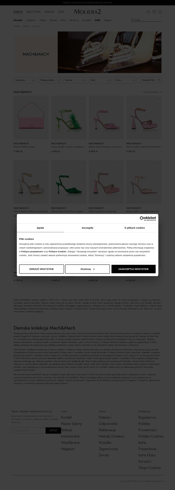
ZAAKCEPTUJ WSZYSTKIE (133, 269)
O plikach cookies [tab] (135, 227)
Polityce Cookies (57, 251)
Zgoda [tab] (40, 227)
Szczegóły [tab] (87, 227)
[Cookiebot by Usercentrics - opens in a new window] (142, 218)
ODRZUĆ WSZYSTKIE (41, 269)
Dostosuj (87, 269)
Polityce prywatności (32, 251)
